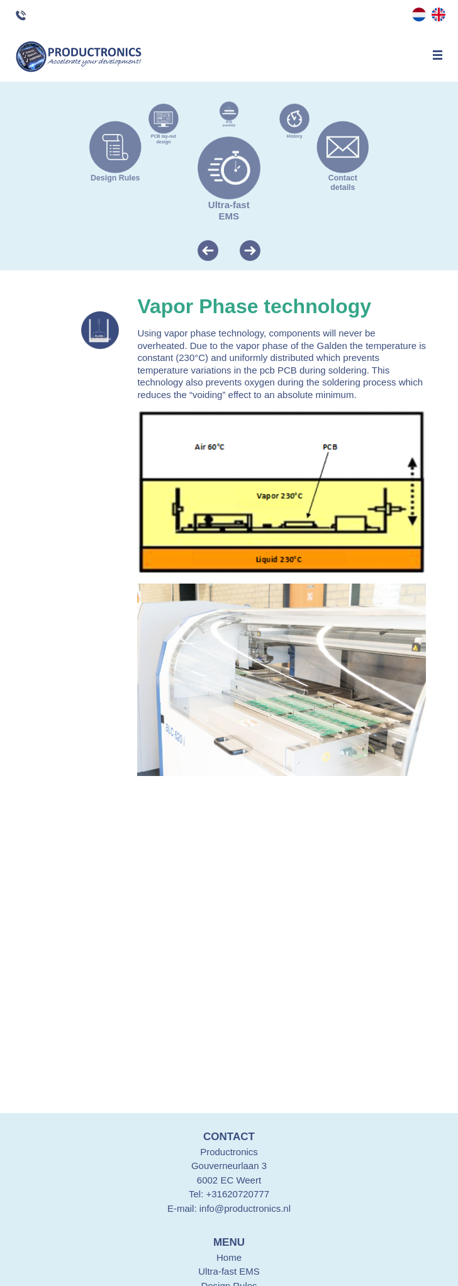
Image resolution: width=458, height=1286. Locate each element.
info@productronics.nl (245, 1208)
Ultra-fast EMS (229, 206)
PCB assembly (229, 122)
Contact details (342, 178)
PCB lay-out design (163, 137)
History (294, 134)
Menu (437, 55)
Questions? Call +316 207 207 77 (32, 16)
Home (229, 1257)
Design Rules (115, 174)
